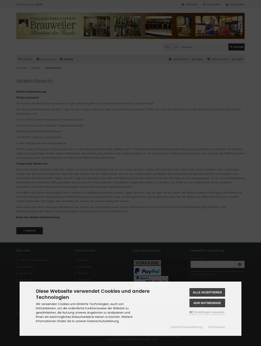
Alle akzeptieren (207, 292)
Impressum (216, 327)
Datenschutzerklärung (186, 327)
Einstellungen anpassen (206, 312)
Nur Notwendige (207, 303)
